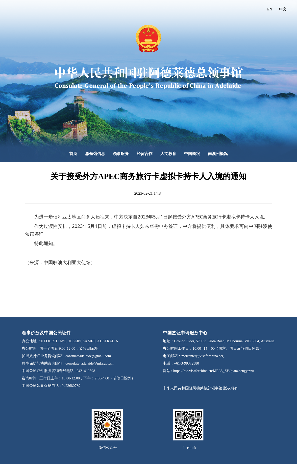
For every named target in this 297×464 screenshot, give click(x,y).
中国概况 (192, 154)
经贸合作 (144, 154)
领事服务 (121, 154)
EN (269, 9)
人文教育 (168, 154)
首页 (73, 154)
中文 (283, 9)
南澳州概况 (218, 154)
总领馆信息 (95, 154)
